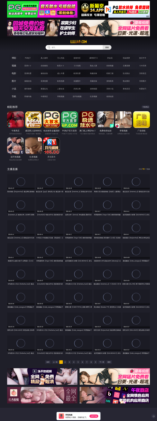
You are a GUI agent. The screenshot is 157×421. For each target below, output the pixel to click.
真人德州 (44, 58)
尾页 (109, 362)
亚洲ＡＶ (27, 65)
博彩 (14, 57)
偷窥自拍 (27, 81)
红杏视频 (93, 96)
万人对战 (60, 58)
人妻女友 (60, 88)
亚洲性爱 (27, 73)
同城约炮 (27, 96)
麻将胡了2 (93, 58)
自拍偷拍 (44, 65)
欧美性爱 (77, 73)
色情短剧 (109, 96)
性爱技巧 (142, 88)
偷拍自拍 (44, 73)
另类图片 (142, 81)
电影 (14, 73)
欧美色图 (60, 81)
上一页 (55, 362)
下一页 (101, 362)
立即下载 (94, 416)
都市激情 (27, 88)
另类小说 (109, 88)
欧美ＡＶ (60, 65)
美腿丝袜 (93, 81)
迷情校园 (93, 88)
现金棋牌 (126, 58)
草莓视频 (60, 96)
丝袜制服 (109, 65)
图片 (14, 80)
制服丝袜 (93, 73)
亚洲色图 (44, 81)
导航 (14, 96)
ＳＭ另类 (142, 65)
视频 (14, 65)
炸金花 (110, 58)
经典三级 (109, 73)
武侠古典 (77, 88)
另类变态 (142, 73)
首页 (48, 362)
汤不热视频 (77, 96)
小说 (14, 88)
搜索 (107, 47)
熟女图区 (126, 81)
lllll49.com (78, 42)
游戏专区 (77, 58)
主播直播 (126, 65)
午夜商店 (44, 96)
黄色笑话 (126, 88)
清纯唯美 (109, 81)
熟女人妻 (93, 65)
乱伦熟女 (126, 73)
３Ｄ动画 (77, 65)
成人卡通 (60, 73)
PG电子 (28, 58)
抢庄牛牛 (142, 58)
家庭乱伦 (44, 88)
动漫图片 (77, 81)
